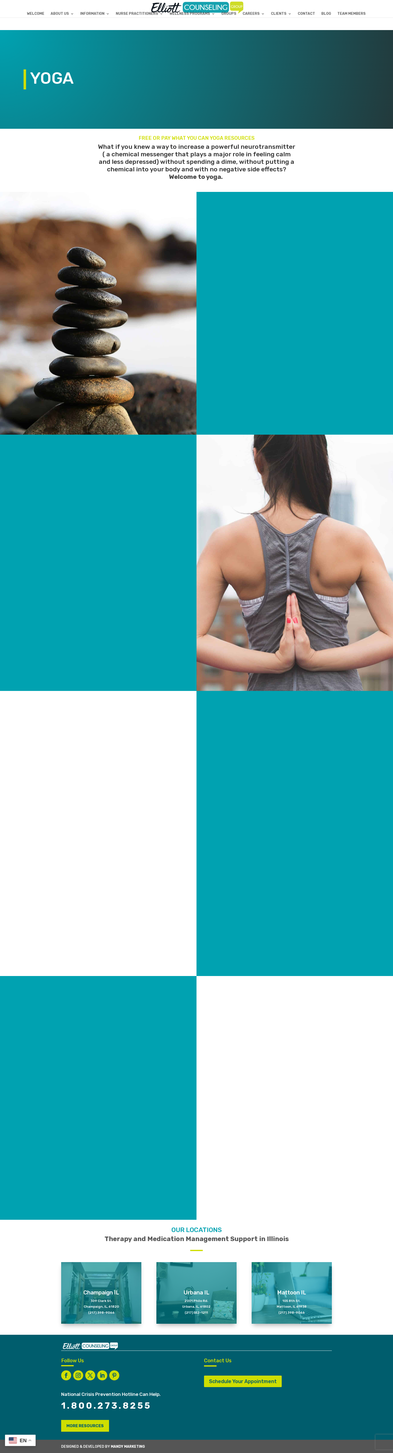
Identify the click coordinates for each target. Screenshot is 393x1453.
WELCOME (35, 14)
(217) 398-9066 (101, 1312)
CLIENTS (278, 14)
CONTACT (306, 14)
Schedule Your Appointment (243, 1381)
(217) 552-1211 (196, 1312)
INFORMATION (92, 14)
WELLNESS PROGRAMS (189, 14)
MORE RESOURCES (85, 1425)
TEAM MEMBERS (351, 14)
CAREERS (251, 14)
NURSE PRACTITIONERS (137, 14)
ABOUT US (60, 14)
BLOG (326, 14)
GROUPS (228, 14)
